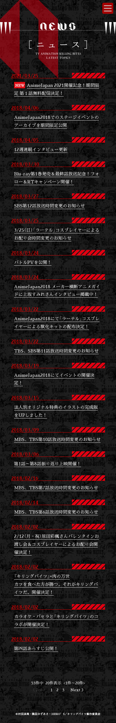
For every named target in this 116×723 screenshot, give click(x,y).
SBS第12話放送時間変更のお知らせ (49, 205)
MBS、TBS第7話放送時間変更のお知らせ (56, 487)
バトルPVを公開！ (33, 262)
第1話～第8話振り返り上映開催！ (47, 463)
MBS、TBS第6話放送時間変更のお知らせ (56, 512)
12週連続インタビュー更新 (41, 149)
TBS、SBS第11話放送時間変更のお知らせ (56, 351)
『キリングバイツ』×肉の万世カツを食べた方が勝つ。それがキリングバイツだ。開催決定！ (56, 584)
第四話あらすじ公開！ (36, 648)
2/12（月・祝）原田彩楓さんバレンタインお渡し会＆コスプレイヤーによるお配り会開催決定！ (56, 544)
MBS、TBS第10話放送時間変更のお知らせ (57, 439)
